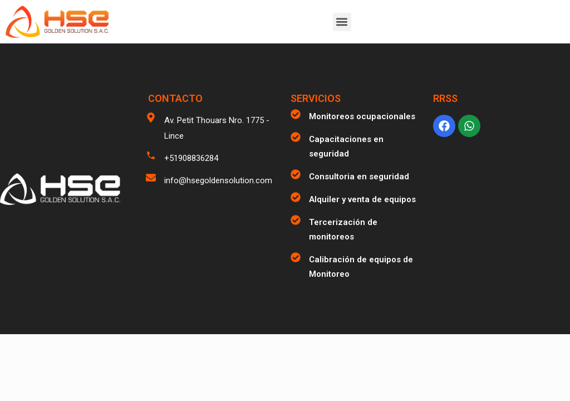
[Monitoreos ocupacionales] (296, 114)
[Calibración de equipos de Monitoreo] (296, 257)
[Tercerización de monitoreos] (296, 220)
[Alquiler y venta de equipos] (296, 197)
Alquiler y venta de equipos (362, 199)
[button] (342, 22)
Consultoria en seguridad (359, 177)
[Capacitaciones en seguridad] (296, 137)
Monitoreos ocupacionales (362, 116)
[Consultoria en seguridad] (296, 174)
